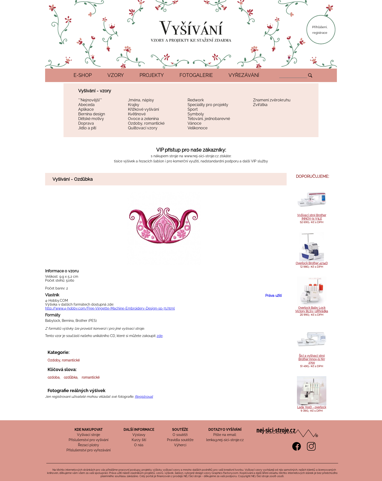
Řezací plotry (88, 445)
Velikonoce (197, 128)
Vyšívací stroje (88, 435)
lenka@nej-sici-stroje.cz (225, 440)
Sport (193, 109)
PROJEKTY (152, 75)
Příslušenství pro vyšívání (88, 440)
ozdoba (54, 377)
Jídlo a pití (87, 128)
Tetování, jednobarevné (209, 118)
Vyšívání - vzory (94, 90)
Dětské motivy (91, 118)
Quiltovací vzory (142, 128)
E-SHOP (83, 75)
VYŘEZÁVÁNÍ (244, 75)
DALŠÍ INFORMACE (139, 430)
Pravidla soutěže (180, 440)
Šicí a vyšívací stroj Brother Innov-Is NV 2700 (311, 359)
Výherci (180, 445)
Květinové (137, 114)
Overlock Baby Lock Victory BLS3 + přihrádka (311, 309)
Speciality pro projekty (208, 104)
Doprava (86, 123)
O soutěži (180, 435)
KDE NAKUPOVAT (89, 430)
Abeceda (86, 104)
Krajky (133, 104)
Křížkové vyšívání (143, 109)
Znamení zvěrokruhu (272, 100)
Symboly (196, 114)
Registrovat (144, 396)
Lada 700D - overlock (311, 407)
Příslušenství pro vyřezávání (88, 450)
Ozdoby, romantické (146, 123)
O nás (138, 445)
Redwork (196, 100)
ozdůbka (70, 377)
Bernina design (91, 114)
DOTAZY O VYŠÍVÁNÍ (225, 430)
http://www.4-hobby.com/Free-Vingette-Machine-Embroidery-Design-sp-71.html (110, 308)
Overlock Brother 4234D (312, 263)
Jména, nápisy (141, 100)
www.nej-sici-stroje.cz (201, 156)
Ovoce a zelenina (143, 118)
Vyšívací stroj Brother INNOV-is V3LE (311, 217)
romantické (91, 377)
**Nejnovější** (90, 100)
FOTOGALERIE (196, 75)
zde (160, 336)
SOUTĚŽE (180, 430)
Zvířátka (260, 104)
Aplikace (86, 109)
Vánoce (194, 123)
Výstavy (138, 435)
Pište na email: (225, 435)
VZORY (115, 75)
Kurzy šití (139, 440)
